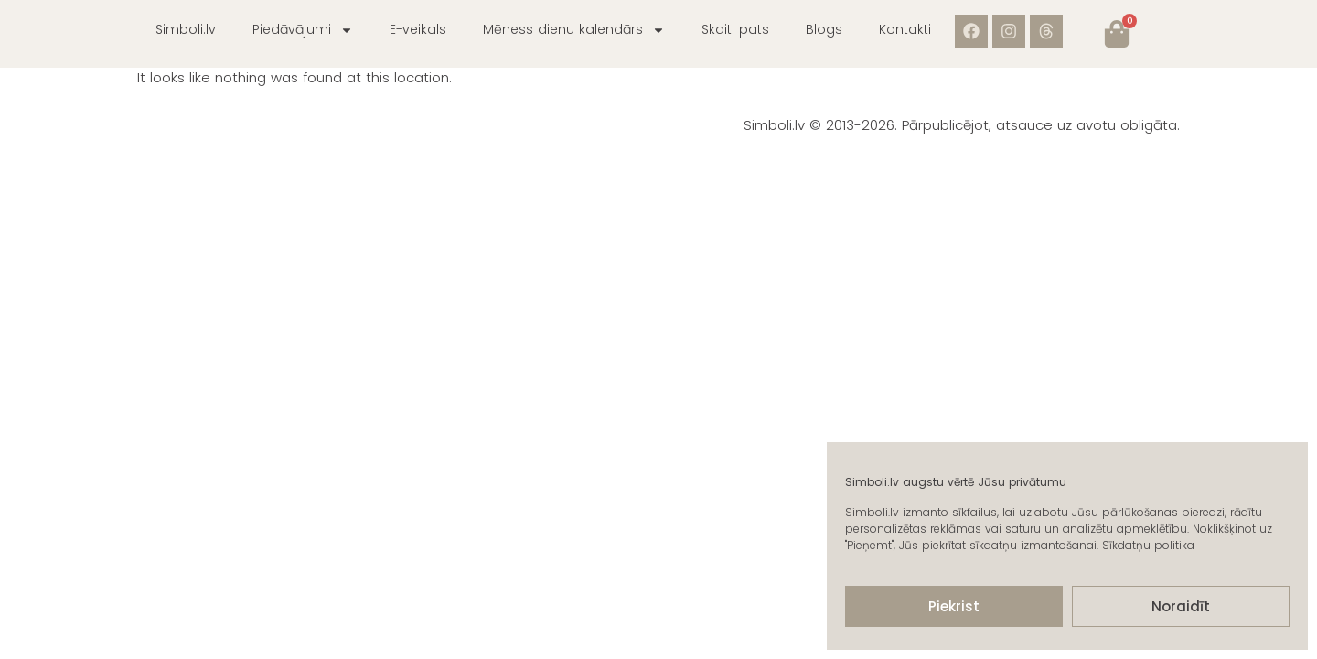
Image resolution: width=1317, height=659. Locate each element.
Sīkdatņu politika (1148, 545)
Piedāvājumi (302, 30)
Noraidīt (1180, 606)
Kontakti (905, 29)
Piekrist (954, 606)
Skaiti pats (735, 29)
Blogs (824, 29)
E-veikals (418, 29)
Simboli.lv (185, 29)
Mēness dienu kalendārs (574, 30)
